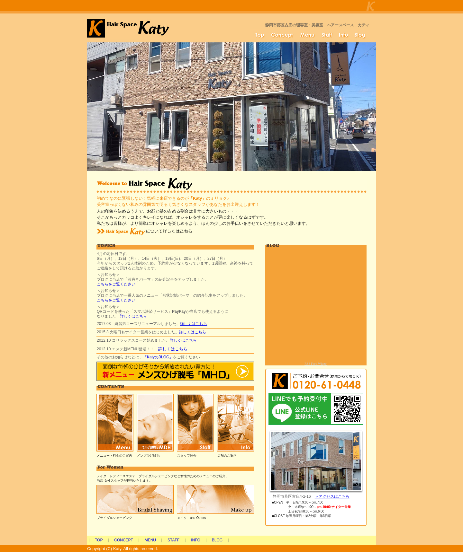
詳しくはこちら (133, 316)
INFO (195, 540)
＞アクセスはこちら (332, 496)
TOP (99, 540)
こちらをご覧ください (116, 284)
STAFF (173, 540)
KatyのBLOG (158, 357)
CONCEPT (123, 540)
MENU (150, 540)
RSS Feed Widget (315, 363)
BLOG (217, 540)
